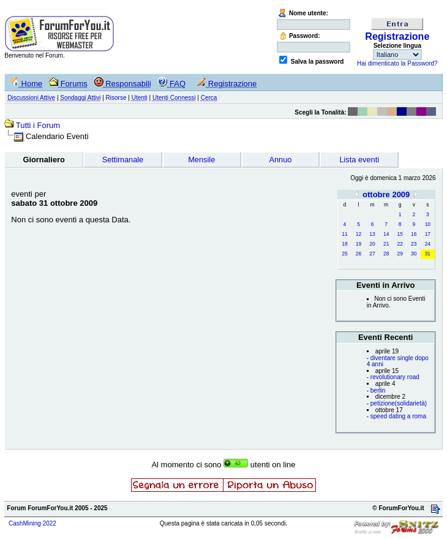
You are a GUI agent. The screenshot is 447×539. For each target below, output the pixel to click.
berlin (377, 390)
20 (372, 244)
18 (344, 244)
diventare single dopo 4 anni (398, 361)
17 (427, 234)
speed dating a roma (398, 416)
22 (399, 244)
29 (399, 254)
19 (358, 244)
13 (372, 234)
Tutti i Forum (38, 125)
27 (372, 254)
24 (427, 244)
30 (413, 254)
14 (386, 234)
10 (427, 224)
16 (413, 234)
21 (386, 244)
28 (386, 254)
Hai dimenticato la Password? (397, 63)
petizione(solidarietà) (398, 403)
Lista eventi (359, 159)
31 (427, 254)
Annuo (280, 159)
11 (344, 234)
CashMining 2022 (32, 523)
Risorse (116, 97)
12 (358, 234)
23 (413, 244)
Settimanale (123, 159)
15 (399, 234)
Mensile (201, 159)
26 (358, 254)
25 (344, 254)
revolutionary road (394, 377)
